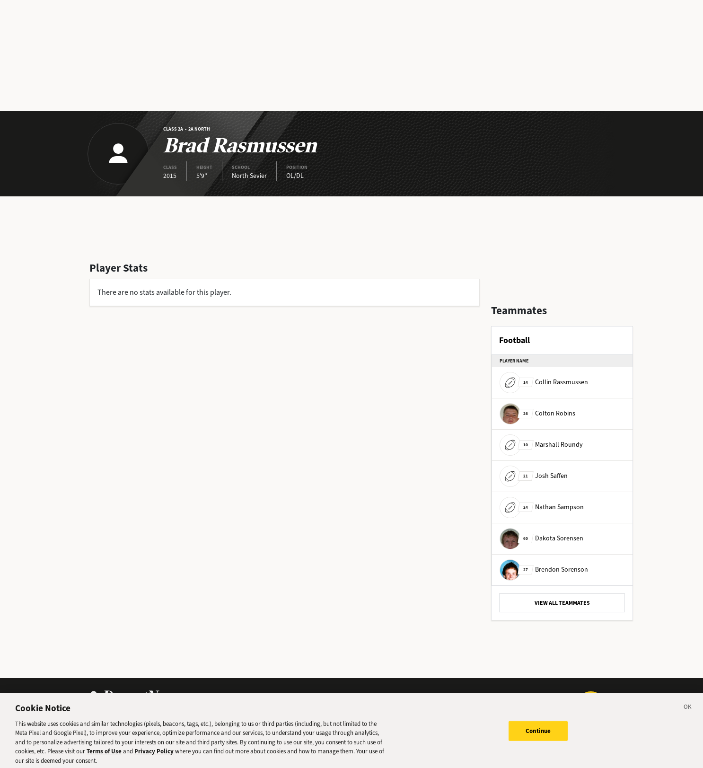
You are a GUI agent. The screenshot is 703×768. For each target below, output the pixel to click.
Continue (538, 734)
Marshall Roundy (541, 444)
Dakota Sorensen (541, 538)
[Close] (687, 711)
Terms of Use (104, 754)
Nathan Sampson (542, 507)
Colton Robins (537, 413)
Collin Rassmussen (544, 382)
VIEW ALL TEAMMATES (562, 603)
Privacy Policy (154, 754)
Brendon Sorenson (544, 569)
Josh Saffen (534, 475)
